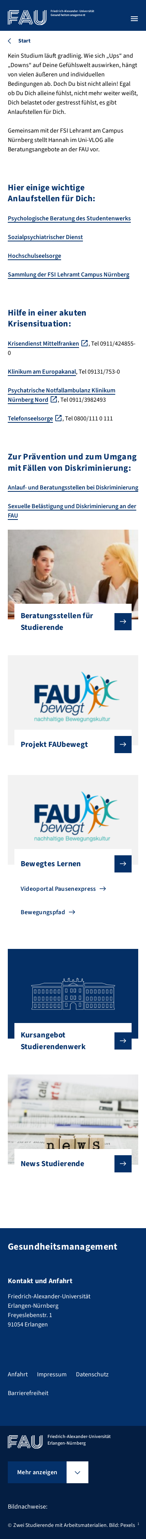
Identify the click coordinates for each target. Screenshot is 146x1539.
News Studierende (70, 1163)
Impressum (52, 1374)
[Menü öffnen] (134, 18)
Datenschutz (92, 1374)
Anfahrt (18, 1374)
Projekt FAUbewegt (70, 744)
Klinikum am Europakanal (42, 371)
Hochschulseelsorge (34, 256)
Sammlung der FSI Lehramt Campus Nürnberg (68, 274)
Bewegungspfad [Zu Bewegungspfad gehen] (43, 912)
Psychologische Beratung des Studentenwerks (69, 218)
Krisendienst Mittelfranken (43, 343)
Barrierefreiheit (28, 1393)
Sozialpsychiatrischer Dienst (45, 237)
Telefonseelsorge (30, 418)
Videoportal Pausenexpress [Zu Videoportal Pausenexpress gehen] (58, 889)
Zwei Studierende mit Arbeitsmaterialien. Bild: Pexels (74, 1525)
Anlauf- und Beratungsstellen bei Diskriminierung (73, 487)
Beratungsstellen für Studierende (70, 621)
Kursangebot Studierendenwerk (70, 1041)
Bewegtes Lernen (70, 863)
